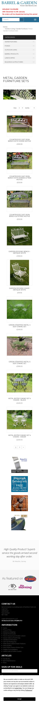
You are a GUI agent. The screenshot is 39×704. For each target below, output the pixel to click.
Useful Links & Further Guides (12, 651)
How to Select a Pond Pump (11, 638)
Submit (22, 19)
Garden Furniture (22, 29)
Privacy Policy (7, 630)
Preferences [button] (28, 690)
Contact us (8, 603)
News (4, 663)
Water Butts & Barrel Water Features (14, 643)
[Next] (23, 447)
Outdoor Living (10, 29)
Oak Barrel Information (10, 640)
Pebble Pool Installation (10, 649)
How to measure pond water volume (14, 636)
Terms (5, 628)
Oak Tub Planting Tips (9, 642)
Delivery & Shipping (9, 632)
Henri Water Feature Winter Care (13, 647)
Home (5, 27)
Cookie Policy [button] (18, 688)
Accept (20, 699)
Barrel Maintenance (9, 661)
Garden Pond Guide (9, 634)
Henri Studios (7, 645)
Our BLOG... (7, 659)
